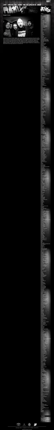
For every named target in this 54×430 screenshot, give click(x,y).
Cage (41, 65)
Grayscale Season (44, 157)
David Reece (43, 88)
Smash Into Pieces (44, 317)
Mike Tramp (42, 232)
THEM (42, 361)
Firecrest (42, 141)
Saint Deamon (43, 294)
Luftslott (42, 217)
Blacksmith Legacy (44, 52)
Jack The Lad (43, 185)
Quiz (41, 270)
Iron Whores (43, 184)
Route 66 (42, 289)
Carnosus (42, 67)
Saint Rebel (42, 295)
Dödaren (42, 114)
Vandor (42, 384)
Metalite (42, 231)
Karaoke (42, 195)
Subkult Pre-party (43, 333)
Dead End (42, 91)
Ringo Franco (43, 285)
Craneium (42, 81)
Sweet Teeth (43, 337)
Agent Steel (42, 21)
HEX (41, 172)
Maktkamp (42, 218)
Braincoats (42, 58)
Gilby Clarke (43, 152)
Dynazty (42, 113)
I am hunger (43, 179)
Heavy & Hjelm (43, 169)
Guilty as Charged (43, 161)
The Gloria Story (43, 345)
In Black (42, 181)
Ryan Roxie (42, 290)
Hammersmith (43, 165)
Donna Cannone (43, 107)
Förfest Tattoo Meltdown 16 (45, 148)
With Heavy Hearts (44, 401)
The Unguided (43, 359)
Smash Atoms (43, 316)
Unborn (42, 380)
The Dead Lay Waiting (44, 343)
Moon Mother (43, 236)
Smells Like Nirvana (44, 318)
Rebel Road (43, 276)
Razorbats (42, 274)
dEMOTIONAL (43, 98)
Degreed (42, 97)
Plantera (42, 263)
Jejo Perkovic (43, 190)
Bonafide (42, 56)
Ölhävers (42, 411)
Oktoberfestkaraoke (44, 248)
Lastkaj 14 (42, 207)
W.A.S (42, 392)
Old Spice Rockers (44, 249)
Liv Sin (42, 209)
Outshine (42, 253)
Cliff (41, 76)
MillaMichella (43, 233)
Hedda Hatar (43, 170)
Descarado (42, 102)
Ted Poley (42, 340)
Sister (42, 308)
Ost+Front (42, 251)
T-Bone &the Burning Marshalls (46, 338)
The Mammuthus (43, 351)
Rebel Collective (43, 275)
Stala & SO (42, 327)
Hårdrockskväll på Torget (45, 178)
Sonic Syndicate (43, 323)
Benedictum (43, 45)
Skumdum (42, 313)
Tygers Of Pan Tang (44, 377)
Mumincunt (42, 238)
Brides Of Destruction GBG (45, 59)
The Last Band (43, 349)
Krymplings (42, 201)
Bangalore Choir (43, 43)
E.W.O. (42, 116)
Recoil (42, 277)
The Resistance (43, 355)
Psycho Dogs (43, 267)
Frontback (42, 145)
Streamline (42, 332)
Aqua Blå (42, 32)
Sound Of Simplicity (44, 324)
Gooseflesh (42, 153)
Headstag (42, 168)
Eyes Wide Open (43, 133)
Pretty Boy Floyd (43, 266)
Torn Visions (43, 368)
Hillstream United (43, 175)
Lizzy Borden (43, 210)
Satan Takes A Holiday (44, 298)
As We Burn (43, 34)
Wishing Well (43, 399)
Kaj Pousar (42, 194)
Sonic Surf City (43, 322)
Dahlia (42, 86)
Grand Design (43, 155)
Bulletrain (42, 63)
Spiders (42, 325)
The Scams (42, 356)
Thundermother (43, 364)
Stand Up (42, 328)
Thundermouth (43, 365)
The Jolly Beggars (43, 348)
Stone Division (43, 331)
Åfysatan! (42, 410)
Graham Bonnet (43, 154)
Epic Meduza (43, 128)
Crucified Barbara (43, 85)
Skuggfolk (42, 312)
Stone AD (42, 330)
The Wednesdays (43, 360)
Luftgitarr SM (43, 216)
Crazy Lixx (42, 82)
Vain (41, 382)
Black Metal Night (43, 50)
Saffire (42, 293)
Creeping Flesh (43, 83)
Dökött (42, 115)
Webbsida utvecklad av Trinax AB (27, 429)
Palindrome (42, 255)
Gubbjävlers (43, 160)
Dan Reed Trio (43, 87)
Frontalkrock (43, 144)
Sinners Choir (43, 306)
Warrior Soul (43, 395)
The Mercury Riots (44, 352)
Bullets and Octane (44, 64)
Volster (42, 389)
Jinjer (41, 191)
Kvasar (42, 203)
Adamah (42, 18)
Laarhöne (42, 204)
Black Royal (43, 51)
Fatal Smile (42, 138)
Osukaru (42, 252)
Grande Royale (43, 156)
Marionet (42, 222)
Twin (41, 376)
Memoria (42, 227)
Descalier (42, 101)
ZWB (41, 409)
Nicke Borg (42, 245)
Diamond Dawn (43, 104)
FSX (41, 147)
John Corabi (43, 192)
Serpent (42, 301)
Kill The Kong (43, 197)
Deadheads (42, 93)
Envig (41, 127)
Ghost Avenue (43, 151)
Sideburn (42, 304)
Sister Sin (42, 309)
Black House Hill (43, 49)
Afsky (41, 19)
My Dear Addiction (44, 239)
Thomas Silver (43, 363)
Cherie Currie (43, 70)
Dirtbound (42, 105)
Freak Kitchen (43, 142)
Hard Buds (42, 167)
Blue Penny (42, 54)
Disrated (42, 106)
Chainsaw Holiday (43, 69)
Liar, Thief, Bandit (43, 208)
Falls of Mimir (43, 136)
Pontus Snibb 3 (43, 264)
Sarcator (42, 297)
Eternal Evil (42, 131)
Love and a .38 (43, 215)
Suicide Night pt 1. (44, 336)
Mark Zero (42, 223)
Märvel (42, 241)
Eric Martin (42, 130)
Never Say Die (43, 244)
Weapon (42, 397)
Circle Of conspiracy (44, 74)
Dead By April (43, 90)
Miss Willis (42, 235)
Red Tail (42, 278)
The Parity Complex (44, 353)
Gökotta (42, 163)
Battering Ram (43, 44)
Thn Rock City (43, 362)
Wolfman (42, 403)
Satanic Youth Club (44, 299)
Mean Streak (43, 226)
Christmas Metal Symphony (45, 73)
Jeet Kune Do (43, 189)
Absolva (42, 17)
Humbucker (42, 177)
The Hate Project (43, 346)
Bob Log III (42, 55)
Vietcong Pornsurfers (44, 387)
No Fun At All (43, 246)
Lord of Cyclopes (43, 213)
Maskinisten (43, 225)
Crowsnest (42, 84)
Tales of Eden (43, 339)
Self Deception (43, 300)
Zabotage (42, 406)
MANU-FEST (43, 221)
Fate (41, 139)
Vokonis (42, 388)
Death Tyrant (43, 94)
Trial (41, 372)
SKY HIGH (42, 314)
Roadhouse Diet (43, 287)
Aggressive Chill (43, 22)
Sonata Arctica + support (45, 321)
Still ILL (42, 329)
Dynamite (42, 112)
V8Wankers (42, 381)
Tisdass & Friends (43, 366)
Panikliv (42, 257)
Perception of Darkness (44, 262)
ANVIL (42, 30)
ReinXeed (42, 279)
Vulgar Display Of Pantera (45, 391)
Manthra (42, 220)
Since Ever (42, 305)
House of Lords (43, 176)
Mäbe (41, 240)
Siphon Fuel (43, 307)
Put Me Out (42, 268)
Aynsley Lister (43, 38)
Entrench (42, 126)
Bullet (41, 62)
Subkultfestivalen (43, 334)
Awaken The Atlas (43, 37)
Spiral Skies (43, 326)
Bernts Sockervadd (44, 46)
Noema (42, 247)
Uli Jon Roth (43, 379)
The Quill (42, 354)
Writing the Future (43, 404)
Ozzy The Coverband (44, 254)
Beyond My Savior (44, 48)
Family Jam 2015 (43, 137)
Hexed (42, 173)
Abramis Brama (43, 16)
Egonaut (42, 118)
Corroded (42, 79)
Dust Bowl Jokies (43, 111)
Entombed (42, 125)
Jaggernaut (42, 187)
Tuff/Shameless (43, 374)
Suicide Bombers (43, 335)
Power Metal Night (44, 265)
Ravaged (42, 273)
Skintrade (42, 311)
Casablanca (43, 68)
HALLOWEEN (43, 164)
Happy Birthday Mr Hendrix (45, 166)
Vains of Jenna (43, 383)
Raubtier (42, 272)
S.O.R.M (42, 291)
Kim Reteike (43, 198)
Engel (42, 124)
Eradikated (42, 129)
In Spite (42, 182)
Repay (42, 281)
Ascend (42, 35)
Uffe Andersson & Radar (44, 378)
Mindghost (42, 234)
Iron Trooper (43, 183)
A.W (41, 15)
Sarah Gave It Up (43, 296)
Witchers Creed (43, 400)
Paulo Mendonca (43, 260)
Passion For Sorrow (44, 258)
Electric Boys (43, 120)
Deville (42, 103)
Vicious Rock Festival (44, 386)
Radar (42, 271)
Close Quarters (43, 77)
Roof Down (42, 288)
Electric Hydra (43, 122)
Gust (41, 162)
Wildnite (42, 398)
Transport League (43, 371)
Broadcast (42, 60)
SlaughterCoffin (43, 315)
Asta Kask (42, 36)
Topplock (42, 367)
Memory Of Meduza (44, 228)
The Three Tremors (44, 357)
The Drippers (43, 344)
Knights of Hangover (44, 199)
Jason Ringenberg (44, 188)
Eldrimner (42, 119)
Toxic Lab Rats (43, 370)
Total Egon (42, 369)
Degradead (42, 96)
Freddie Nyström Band (44, 143)
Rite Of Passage (43, 286)
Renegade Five (43, 280)
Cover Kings (43, 80)
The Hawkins (43, 347)
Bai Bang (42, 42)
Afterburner (42, 20)
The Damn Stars (43, 342)
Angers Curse (43, 27)
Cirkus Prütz (43, 75)
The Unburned (43, 358)
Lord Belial (42, 212)
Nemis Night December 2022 (45, 243)
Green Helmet (43, 158)
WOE (41, 402)
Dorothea (42, 108)
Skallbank (42, 310)
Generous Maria (43, 149)
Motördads (42, 237)
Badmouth (42, 41)
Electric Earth (43, 121)
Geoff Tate (42, 150)
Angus (42, 28)
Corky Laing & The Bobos (45, 78)
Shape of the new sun (44, 303)
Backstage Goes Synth (44, 39)
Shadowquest (43, 302)
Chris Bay (42, 71)
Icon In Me (42, 180)
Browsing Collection (44, 61)
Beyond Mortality (43, 47)
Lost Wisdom (43, 214)
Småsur (42, 319)
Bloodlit (42, 53)
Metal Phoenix (43, 230)
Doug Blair (42, 109)
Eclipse (42, 117)
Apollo (42, 31)
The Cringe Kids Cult (44, 341)
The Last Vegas (43, 350)
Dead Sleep (42, 92)
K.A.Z (41, 193)
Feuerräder (42, 140)
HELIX (42, 171)
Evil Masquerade (43, 132)
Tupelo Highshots (43, 375)
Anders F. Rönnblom (44, 25)
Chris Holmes (43, 72)
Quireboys (42, 269)
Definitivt (42, 95)
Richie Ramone (43, 283)
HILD (41, 174)
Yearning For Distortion (44, 405)
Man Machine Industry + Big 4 (45, 219)
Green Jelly (42, 159)
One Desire (42, 250)
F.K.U (41, 135)
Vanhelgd (42, 385)
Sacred (42, 292)
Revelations (42, 282)
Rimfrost (42, 284)
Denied (42, 100)
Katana (42, 196)
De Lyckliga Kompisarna (44, 89)
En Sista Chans (43, 123)
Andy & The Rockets (44, 26)
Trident (42, 373)
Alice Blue (42, 24)
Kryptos (42, 202)
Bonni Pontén (43, 57)
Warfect (42, 394)
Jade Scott (42, 186)
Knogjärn (42, 200)
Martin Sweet (43, 224)
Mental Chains (43, 229)
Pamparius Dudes (43, 256)
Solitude (42, 320)
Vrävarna (42, 390)
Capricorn (42, 66)
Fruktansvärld (43, 146)
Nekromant (42, 242)
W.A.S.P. (42, 393)
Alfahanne (42, 23)
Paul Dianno (43, 259)
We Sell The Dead (44, 396)
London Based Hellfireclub (45, 211)
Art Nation (42, 33)
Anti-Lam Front (43, 29)
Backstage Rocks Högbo (45, 40)
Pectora (42, 261)
